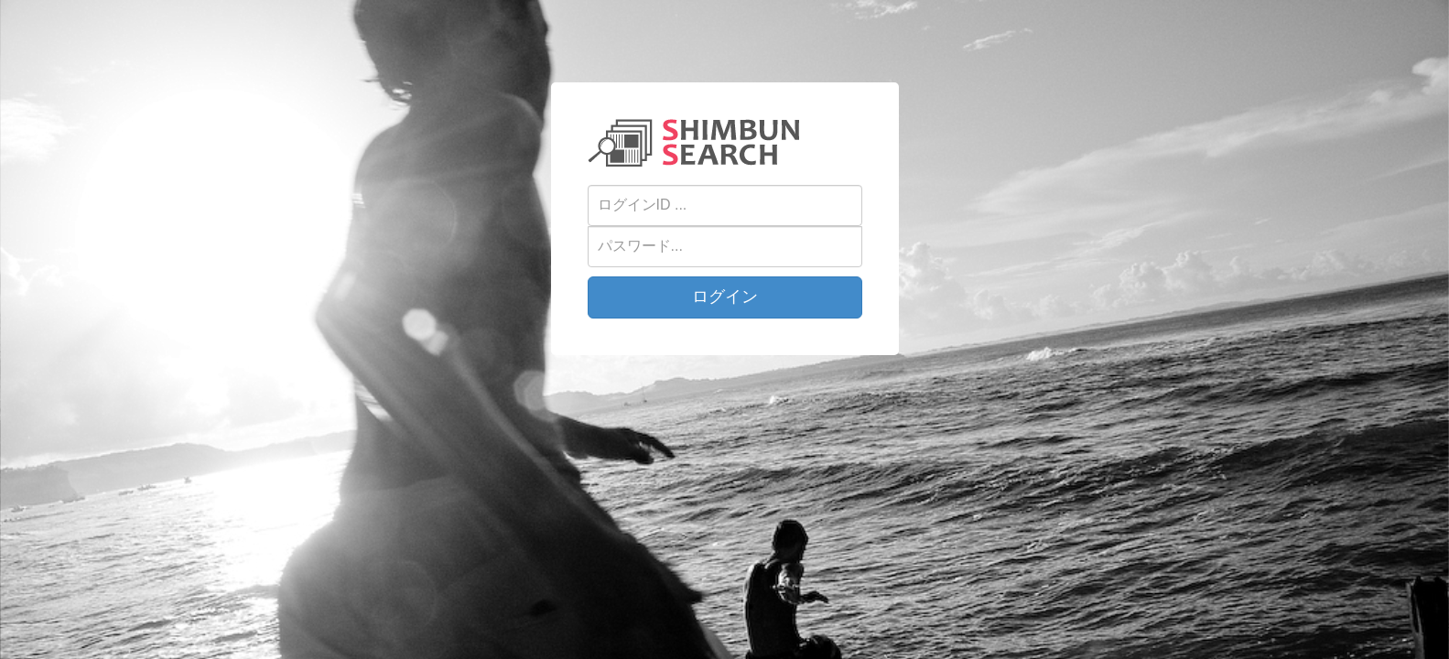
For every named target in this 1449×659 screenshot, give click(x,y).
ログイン (725, 296)
